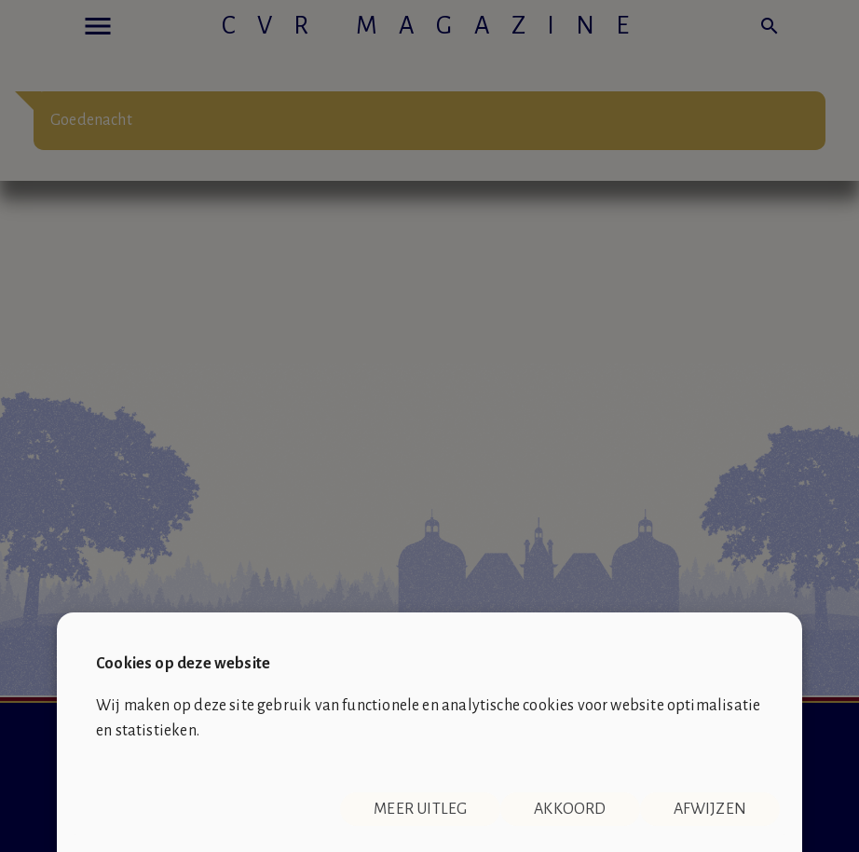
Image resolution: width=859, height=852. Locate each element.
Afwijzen (710, 809)
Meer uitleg (420, 809)
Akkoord (570, 809)
